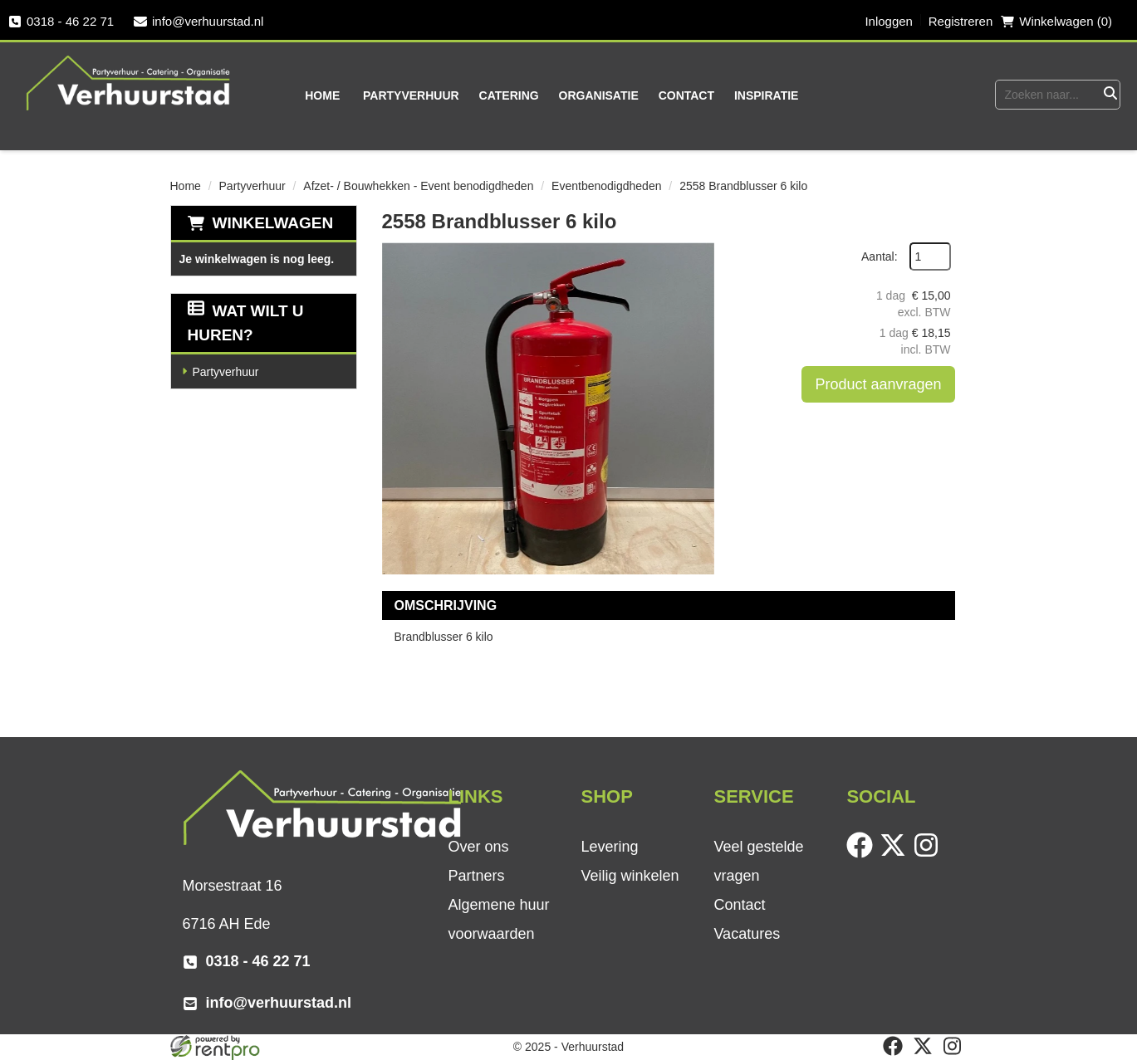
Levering (609, 846)
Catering (509, 95)
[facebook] (863, 854)
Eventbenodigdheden (606, 186)
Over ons (478, 846)
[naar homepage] (129, 82)
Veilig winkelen (630, 875)
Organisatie (599, 95)
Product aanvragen (878, 384)
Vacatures (746, 934)
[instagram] (929, 854)
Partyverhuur (411, 95)
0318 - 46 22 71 (61, 21)
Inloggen (889, 21)
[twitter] (896, 854)
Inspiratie (766, 95)
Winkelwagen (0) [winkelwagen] (1056, 21)
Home (322, 95)
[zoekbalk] (1046, 95)
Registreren (961, 21)
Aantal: (879, 256)
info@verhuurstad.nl (198, 21)
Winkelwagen (273, 223)
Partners (476, 875)
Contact (686, 95)
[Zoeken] (1109, 95)
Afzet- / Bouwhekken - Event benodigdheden (418, 186)
